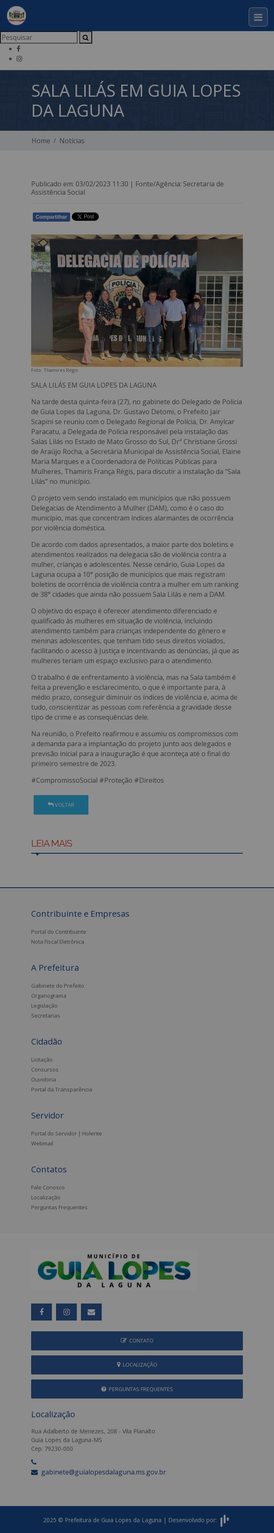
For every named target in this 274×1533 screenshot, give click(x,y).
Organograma (48, 995)
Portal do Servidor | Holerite (66, 1133)
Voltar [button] (61, 804)
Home (41, 140)
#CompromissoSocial (64, 780)
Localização (46, 1197)
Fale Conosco (48, 1187)
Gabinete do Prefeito (57, 985)
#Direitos (149, 780)
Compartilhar (51, 217)
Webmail (42, 1143)
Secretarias (45, 1015)
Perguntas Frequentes (59, 1207)
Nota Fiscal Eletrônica (57, 941)
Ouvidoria (43, 1079)
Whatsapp (126, 219)
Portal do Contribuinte (58, 931)
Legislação (44, 1005)
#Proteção (115, 780)
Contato (137, 1340)
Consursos (45, 1069)
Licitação (42, 1059)
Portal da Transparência (61, 1089)
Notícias (72, 140)
